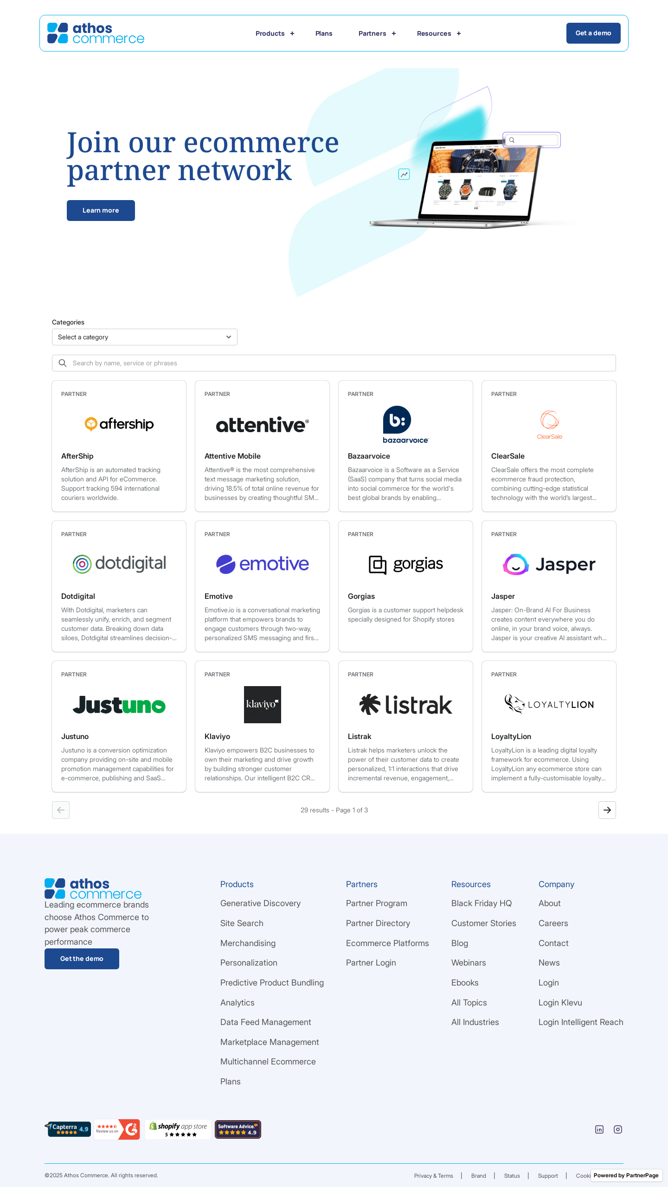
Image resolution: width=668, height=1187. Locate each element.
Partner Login (371, 962)
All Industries (475, 1022)
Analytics (237, 1002)
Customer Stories (483, 923)
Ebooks (465, 982)
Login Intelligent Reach (581, 1022)
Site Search (241, 923)
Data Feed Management (265, 1022)
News (549, 962)
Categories (68, 322)
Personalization (248, 962)
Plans (324, 33)
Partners (372, 33)
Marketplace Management (269, 1042)
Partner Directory (378, 923)
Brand (478, 1175)
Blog (459, 943)
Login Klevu (560, 1002)
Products (270, 33)
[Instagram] (617, 1129)
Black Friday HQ (481, 903)
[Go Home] (93, 33)
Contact (554, 943)
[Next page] (607, 810)
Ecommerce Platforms (387, 943)
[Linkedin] (599, 1129)
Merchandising (248, 943)
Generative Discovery (260, 903)
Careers (553, 923)
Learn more (101, 210)
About (550, 903)
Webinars (468, 962)
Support (548, 1175)
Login (549, 982)
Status (512, 1175)
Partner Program (376, 903)
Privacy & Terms (433, 1175)
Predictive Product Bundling (272, 982)
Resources (434, 33)
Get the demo (81, 958)
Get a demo (596, 32)
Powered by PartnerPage (626, 1175)
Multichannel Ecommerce (268, 1061)
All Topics (469, 1002)
